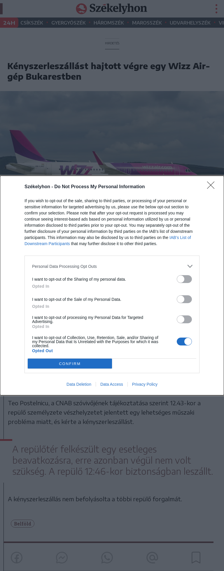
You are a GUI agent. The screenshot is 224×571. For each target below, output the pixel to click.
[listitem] (112, 266)
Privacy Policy (145, 384)
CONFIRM (70, 364)
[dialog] (112, 285)
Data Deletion (78, 384)
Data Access (111, 384)
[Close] (212, 187)
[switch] (184, 279)
